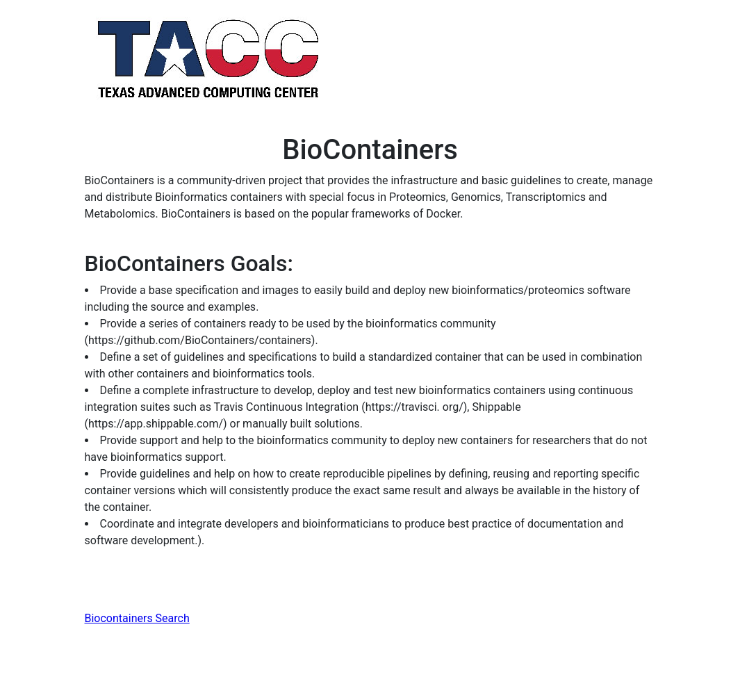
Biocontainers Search (137, 618)
